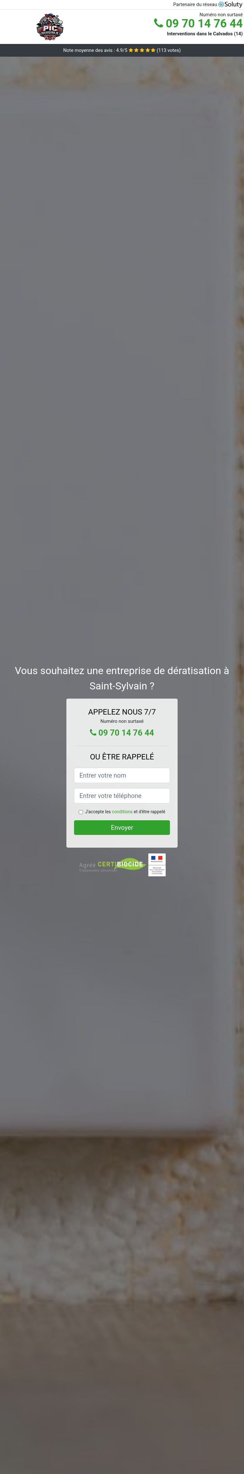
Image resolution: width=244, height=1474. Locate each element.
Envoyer (122, 827)
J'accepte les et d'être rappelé (125, 811)
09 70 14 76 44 (198, 23)
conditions (122, 811)
